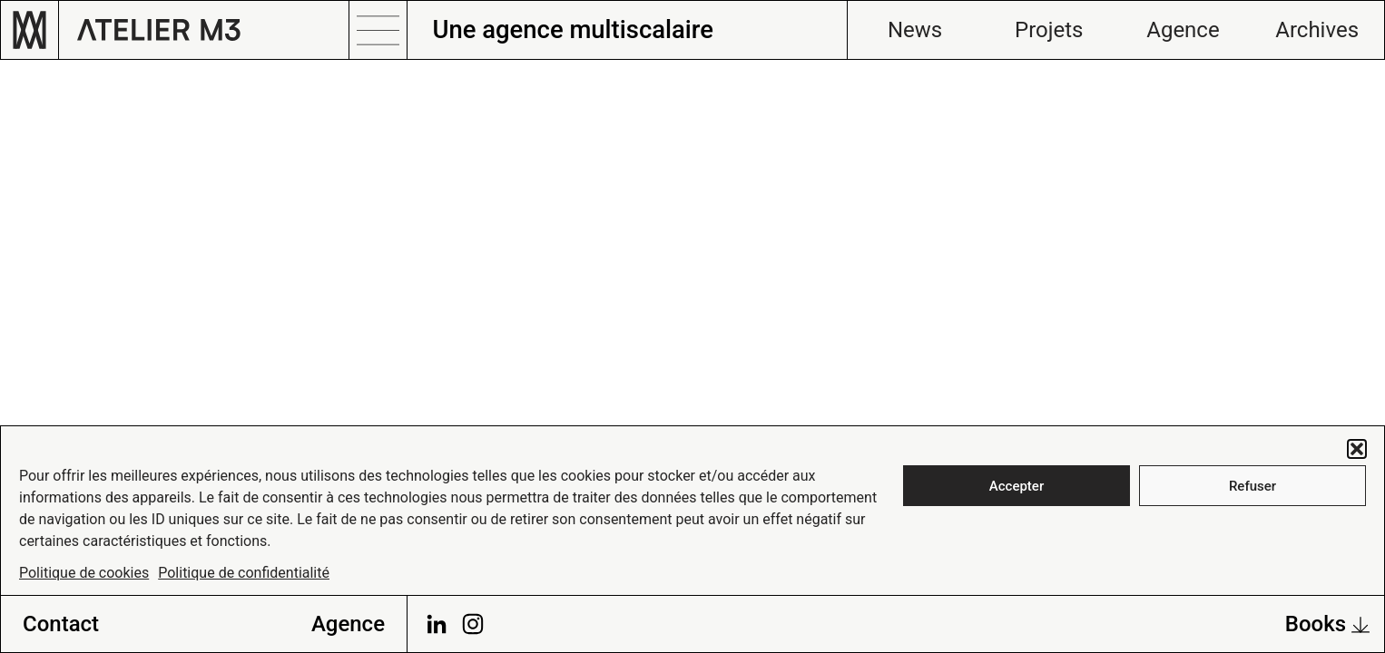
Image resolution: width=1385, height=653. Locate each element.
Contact (61, 624)
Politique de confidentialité (243, 572)
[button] (1357, 449)
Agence (1182, 30)
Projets (1049, 30)
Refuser (1252, 486)
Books (1327, 624)
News (915, 30)
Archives (1317, 30)
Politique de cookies (84, 572)
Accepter (1016, 486)
